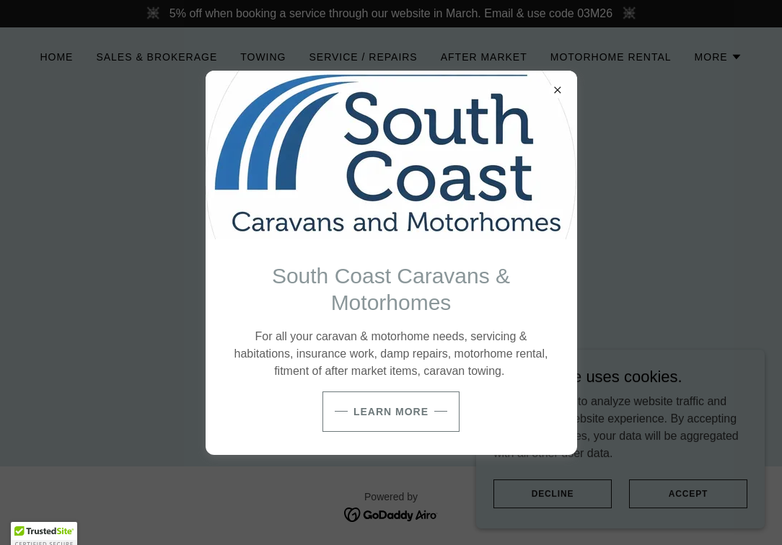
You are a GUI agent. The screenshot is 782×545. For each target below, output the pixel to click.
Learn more (391, 411)
